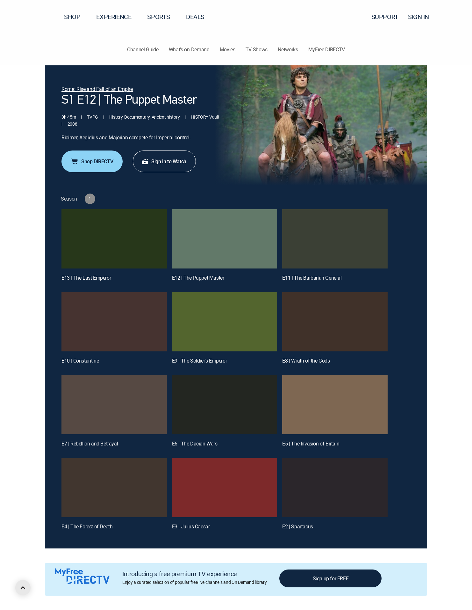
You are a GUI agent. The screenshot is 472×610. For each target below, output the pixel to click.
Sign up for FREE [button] (331, 578)
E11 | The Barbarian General (311, 277)
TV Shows (257, 49)
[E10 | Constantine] (114, 321)
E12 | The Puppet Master (198, 277)
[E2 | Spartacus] (335, 487)
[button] (455, 17)
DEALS (195, 16)
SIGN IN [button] (422, 16)
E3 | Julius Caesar (191, 526)
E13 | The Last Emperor (86, 277)
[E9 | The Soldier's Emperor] (224, 321)
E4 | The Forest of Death (86, 526)
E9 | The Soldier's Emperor (199, 360)
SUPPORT (384, 16)
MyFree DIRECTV (326, 49)
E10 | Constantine (80, 360)
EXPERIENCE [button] (117, 16)
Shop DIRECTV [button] (91, 161)
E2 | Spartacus (297, 526)
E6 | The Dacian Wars (195, 443)
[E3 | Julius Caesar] (224, 487)
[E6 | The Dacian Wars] (224, 404)
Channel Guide (143, 49)
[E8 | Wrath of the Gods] (335, 321)
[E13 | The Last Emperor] (114, 238)
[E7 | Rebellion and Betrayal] (114, 404)
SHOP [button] (76, 16)
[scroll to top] (23, 587)
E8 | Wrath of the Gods (306, 360)
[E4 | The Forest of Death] (114, 487)
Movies (227, 49)
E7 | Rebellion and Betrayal (89, 443)
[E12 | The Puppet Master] (224, 238)
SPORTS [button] (162, 16)
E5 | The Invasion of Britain (310, 443)
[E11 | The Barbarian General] (335, 238)
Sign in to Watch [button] (163, 161)
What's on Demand (189, 49)
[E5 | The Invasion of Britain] (335, 404)
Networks (288, 49)
